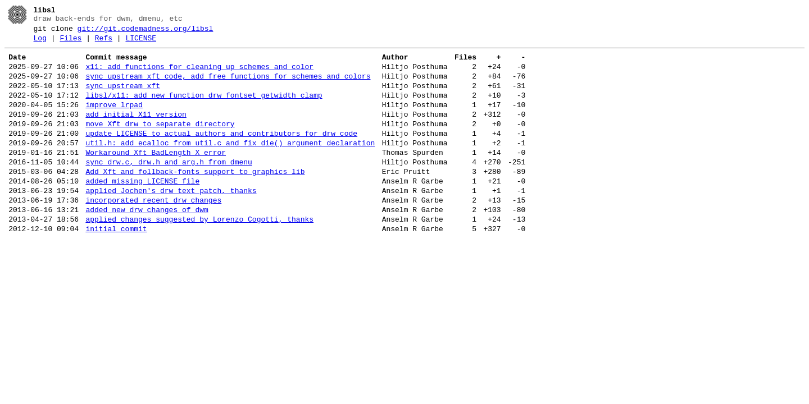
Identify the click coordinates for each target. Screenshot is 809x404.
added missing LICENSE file (142, 210)
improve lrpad (113, 120)
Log (40, 43)
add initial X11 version (135, 131)
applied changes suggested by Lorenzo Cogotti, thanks (199, 255)
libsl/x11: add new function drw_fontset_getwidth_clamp (203, 109)
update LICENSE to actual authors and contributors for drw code (221, 154)
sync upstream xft (122, 98)
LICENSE (140, 43)
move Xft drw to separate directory (159, 142)
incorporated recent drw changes (153, 232)
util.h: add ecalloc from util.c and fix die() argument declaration (230, 165)
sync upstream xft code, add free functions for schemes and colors (227, 86)
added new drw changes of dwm (146, 243)
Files (70, 43)
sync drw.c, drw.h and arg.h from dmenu (168, 187)
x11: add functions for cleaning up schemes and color (199, 75)
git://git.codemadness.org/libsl (145, 32)
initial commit (116, 266)
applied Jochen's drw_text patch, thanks (170, 221)
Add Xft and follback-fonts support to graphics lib (194, 199)
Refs (103, 43)
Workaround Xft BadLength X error (155, 176)
